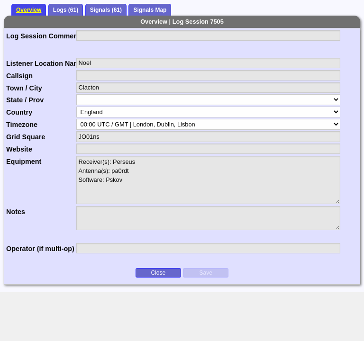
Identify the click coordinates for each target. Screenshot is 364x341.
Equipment (23, 161)
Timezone (21, 124)
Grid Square (25, 137)
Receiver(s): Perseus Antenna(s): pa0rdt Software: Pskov (208, 180)
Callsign (19, 76)
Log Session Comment (41, 36)
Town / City (24, 88)
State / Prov (25, 100)
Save (206, 272)
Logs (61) (65, 10)
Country (19, 112)
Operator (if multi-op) (40, 248)
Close (158, 272)
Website (19, 149)
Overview (28, 10)
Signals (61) (106, 10)
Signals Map (149, 10)
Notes (15, 211)
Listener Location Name (41, 63)
